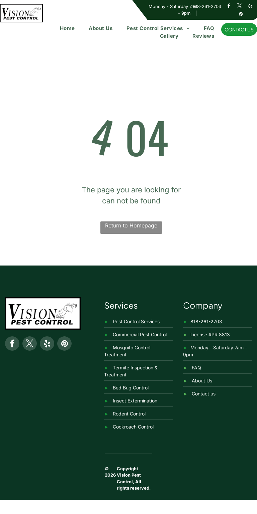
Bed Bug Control (131, 387)
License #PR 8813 (210, 334)
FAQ (196, 367)
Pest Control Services (136, 321)
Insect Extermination (135, 400)
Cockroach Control (133, 427)
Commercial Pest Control (140, 334)
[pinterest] (240, 15)
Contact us (204, 393)
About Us (202, 380)
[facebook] (229, 7)
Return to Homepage (131, 225)
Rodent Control (129, 413)
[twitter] (239, 7)
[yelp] (250, 7)
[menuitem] (67, 28)
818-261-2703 (207, 6)
